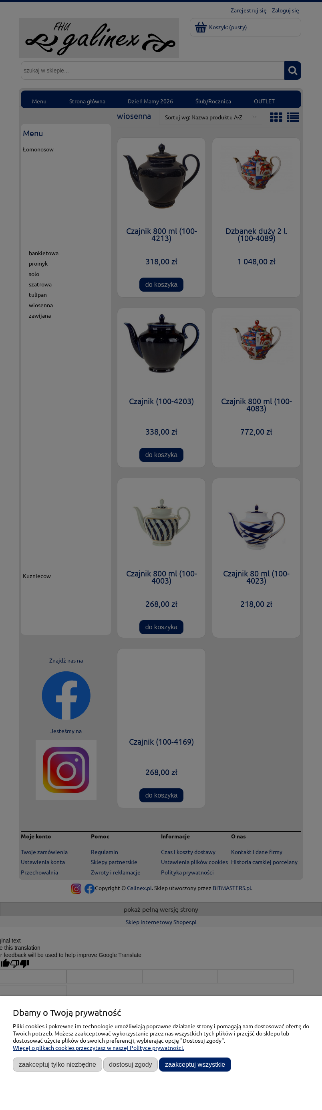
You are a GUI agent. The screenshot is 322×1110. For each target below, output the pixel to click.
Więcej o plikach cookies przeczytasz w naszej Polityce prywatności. (98, 1047)
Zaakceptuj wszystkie (195, 1064)
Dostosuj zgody (130, 1064)
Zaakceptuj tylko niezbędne (57, 1064)
